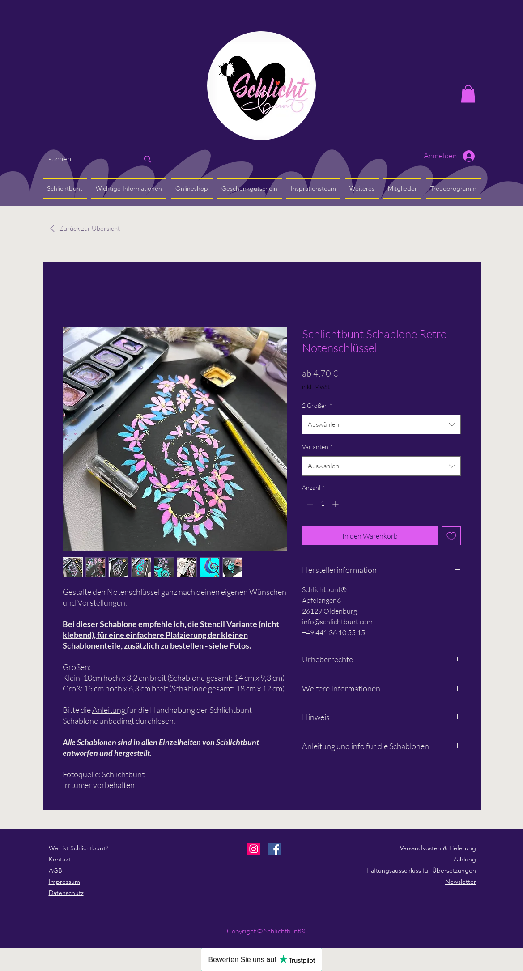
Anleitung (108, 710)
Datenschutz (66, 893)
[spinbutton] (323, 504)
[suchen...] (87, 159)
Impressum (64, 882)
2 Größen (317, 405)
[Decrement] (309, 504)
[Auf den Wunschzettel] (451, 535)
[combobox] (381, 424)
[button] (468, 93)
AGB (55, 870)
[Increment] (336, 504)
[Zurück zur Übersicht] (89, 228)
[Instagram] (253, 849)
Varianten (317, 446)
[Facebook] (274, 849)
